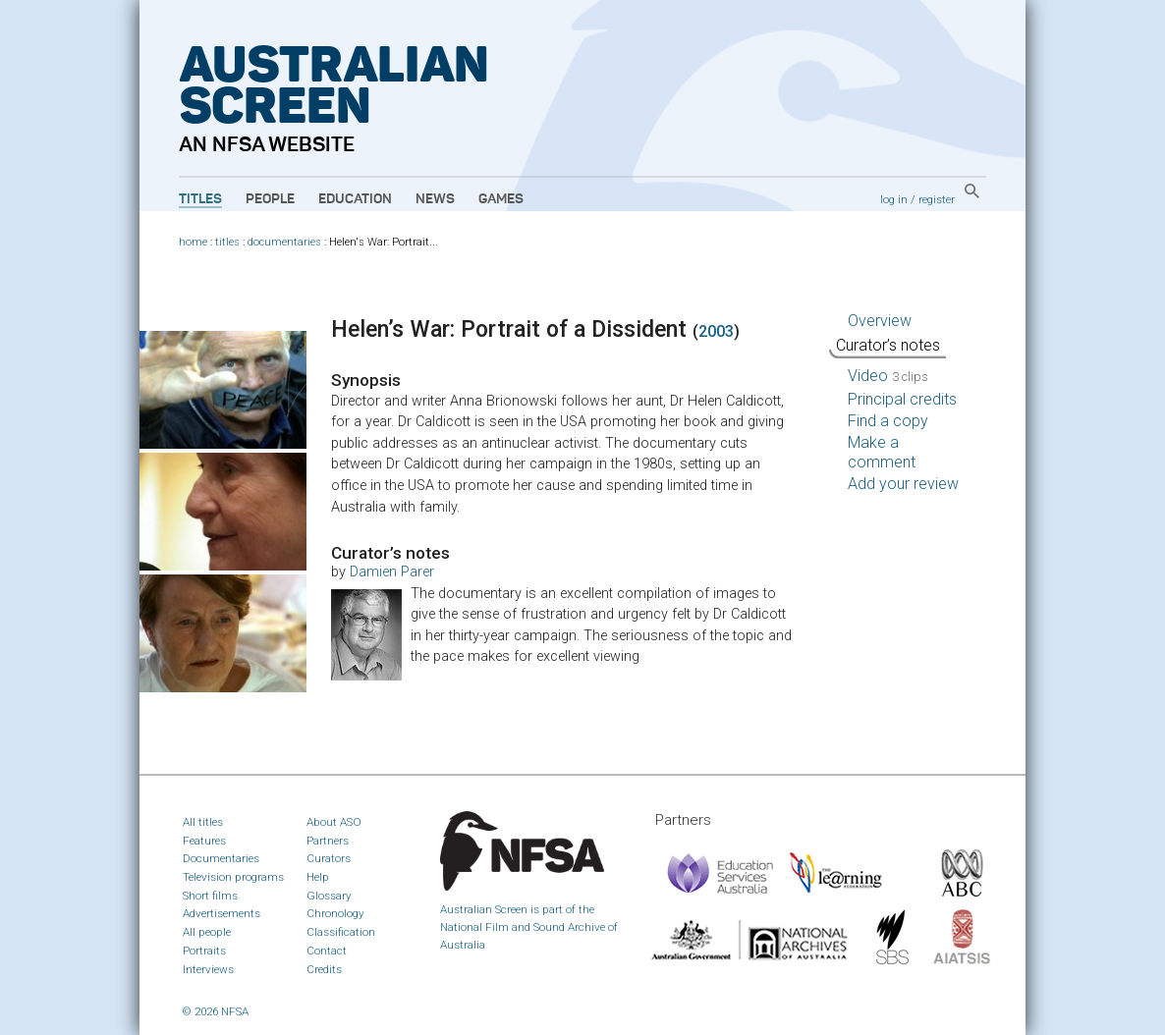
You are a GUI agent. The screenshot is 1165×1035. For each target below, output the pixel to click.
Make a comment (881, 452)
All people (207, 932)
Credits (324, 969)
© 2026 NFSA (216, 1011)
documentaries (284, 242)
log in (894, 199)
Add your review (903, 483)
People (270, 199)
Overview (880, 320)
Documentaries (221, 858)
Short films (210, 895)
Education (355, 199)
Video (888, 375)
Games (501, 199)
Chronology (335, 913)
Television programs (233, 877)
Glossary (329, 895)
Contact (326, 950)
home (193, 242)
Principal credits (902, 399)
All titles (203, 822)
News (435, 199)
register (936, 199)
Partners (327, 840)
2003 (716, 331)
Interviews (208, 969)
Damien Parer (392, 572)
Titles (200, 199)
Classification (340, 932)
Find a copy (888, 420)
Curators (328, 858)
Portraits (204, 950)
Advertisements (221, 913)
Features (204, 840)
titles (227, 242)
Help (317, 877)
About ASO (333, 822)
